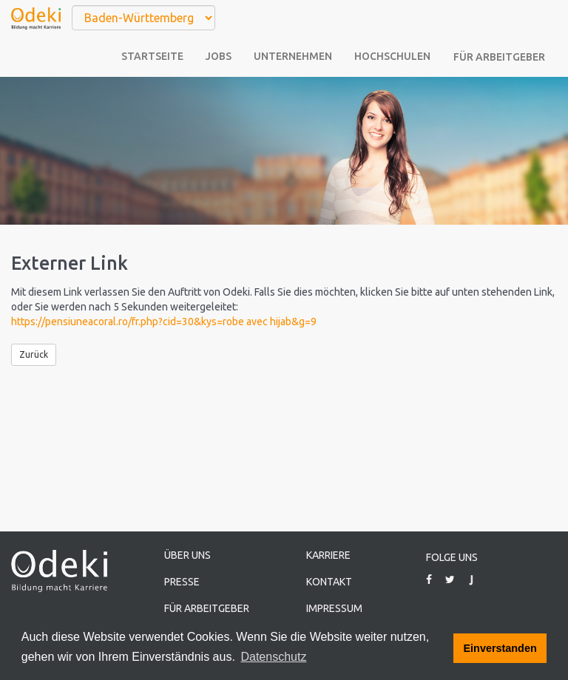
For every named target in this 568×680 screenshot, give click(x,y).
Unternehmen (293, 56)
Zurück (33, 354)
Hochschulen (392, 56)
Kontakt (329, 582)
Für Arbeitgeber (499, 57)
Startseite (152, 56)
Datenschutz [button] (273, 656)
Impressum (334, 608)
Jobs (218, 56)
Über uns (187, 555)
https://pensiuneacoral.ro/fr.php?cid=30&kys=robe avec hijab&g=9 (164, 321)
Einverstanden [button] (500, 648)
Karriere (328, 555)
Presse (182, 582)
